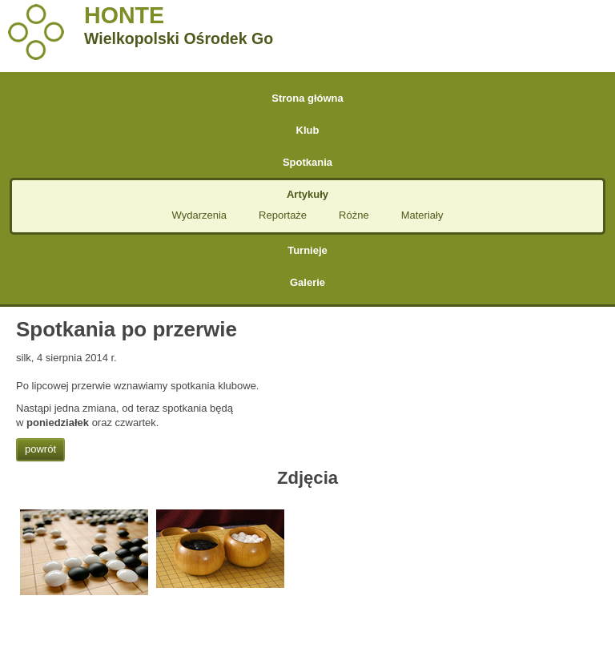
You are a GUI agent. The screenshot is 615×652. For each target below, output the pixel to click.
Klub (308, 130)
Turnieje (307, 250)
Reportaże (283, 215)
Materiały (422, 215)
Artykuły (307, 194)
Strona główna (307, 98)
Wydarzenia (199, 215)
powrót (40, 449)
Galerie (307, 282)
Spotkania (307, 162)
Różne (354, 215)
